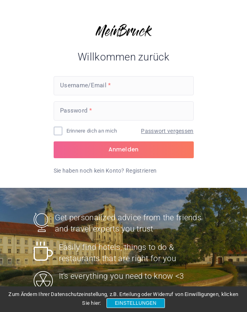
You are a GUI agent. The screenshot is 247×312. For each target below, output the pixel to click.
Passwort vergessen (167, 131)
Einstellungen (136, 303)
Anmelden (123, 149)
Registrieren (141, 170)
